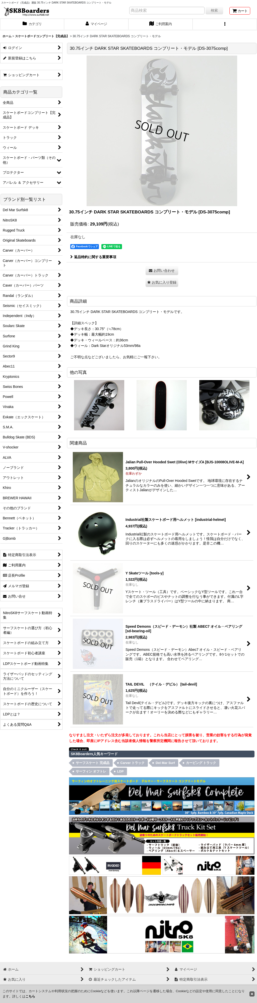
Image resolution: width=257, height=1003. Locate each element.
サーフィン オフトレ (91, 771)
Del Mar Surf (165, 763)
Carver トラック (132, 763)
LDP (120, 771)
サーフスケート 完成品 (92, 763)
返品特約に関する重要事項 (93, 257)
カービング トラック (201, 763)
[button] (225, 24)
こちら (30, 996)
